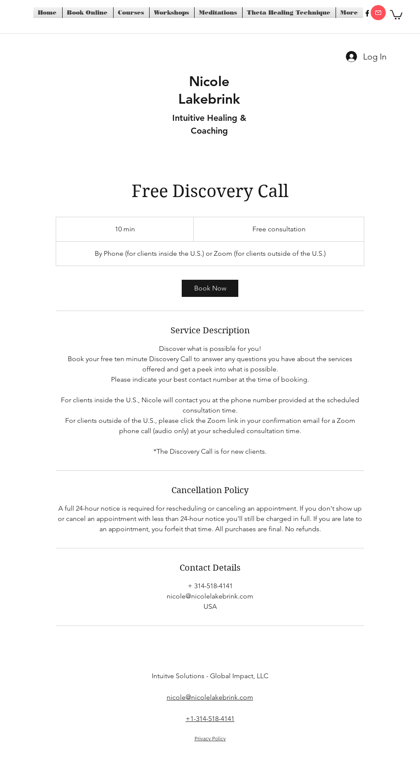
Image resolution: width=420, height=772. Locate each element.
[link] (210, 288)
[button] (396, 14)
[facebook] (367, 13)
